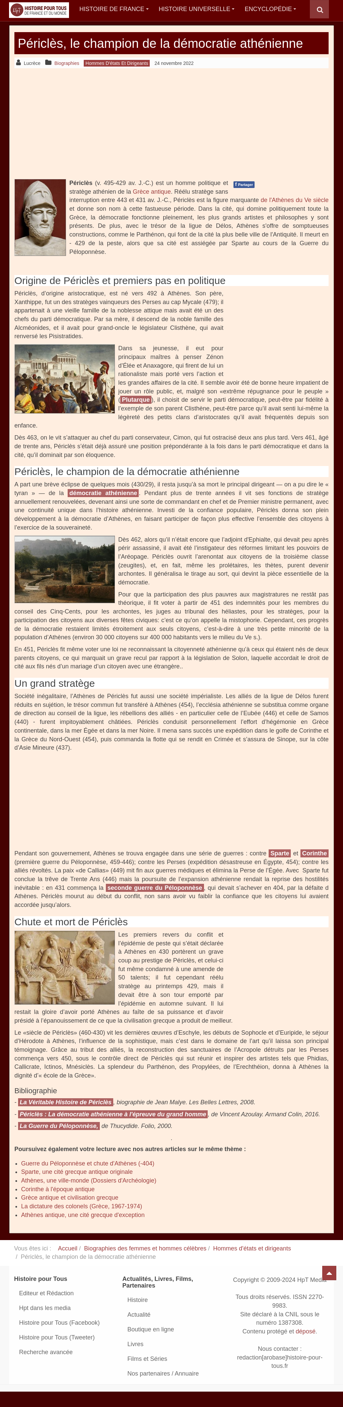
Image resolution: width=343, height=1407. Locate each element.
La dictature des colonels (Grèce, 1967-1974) (81, 1221)
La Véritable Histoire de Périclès (66, 1117)
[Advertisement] (171, 139)
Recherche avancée (46, 1367)
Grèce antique (151, 207)
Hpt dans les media (45, 1323)
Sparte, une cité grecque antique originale (77, 1187)
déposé (306, 1347)
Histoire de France (114, 9)
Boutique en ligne (150, 1344)
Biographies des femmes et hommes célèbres (145, 1263)
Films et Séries (147, 1374)
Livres (135, 1359)
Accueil (67, 1263)
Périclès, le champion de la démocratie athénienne (138, 50)
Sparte (279, 868)
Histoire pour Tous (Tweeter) (57, 1352)
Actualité (138, 1330)
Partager (244, 199)
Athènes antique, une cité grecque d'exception (83, 1230)
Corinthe (314, 868)
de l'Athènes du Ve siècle (295, 215)
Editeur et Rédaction (46, 1308)
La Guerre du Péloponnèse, (59, 1141)
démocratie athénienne (103, 508)
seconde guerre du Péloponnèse (155, 903)
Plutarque (136, 415)
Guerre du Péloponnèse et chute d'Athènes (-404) (87, 1179)
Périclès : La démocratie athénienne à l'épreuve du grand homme (113, 1129)
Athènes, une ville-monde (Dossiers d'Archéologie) (88, 1196)
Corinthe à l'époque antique (58, 1204)
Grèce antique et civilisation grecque (69, 1213)
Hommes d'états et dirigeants (252, 1263)
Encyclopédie (270, 9)
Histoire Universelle (197, 9)
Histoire (137, 1315)
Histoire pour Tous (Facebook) (59, 1338)
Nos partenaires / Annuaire (163, 1389)
